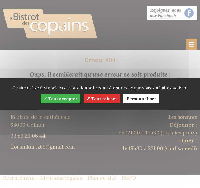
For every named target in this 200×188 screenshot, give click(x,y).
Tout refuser (102, 98)
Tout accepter (60, 98)
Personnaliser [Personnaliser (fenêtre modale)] (141, 98)
